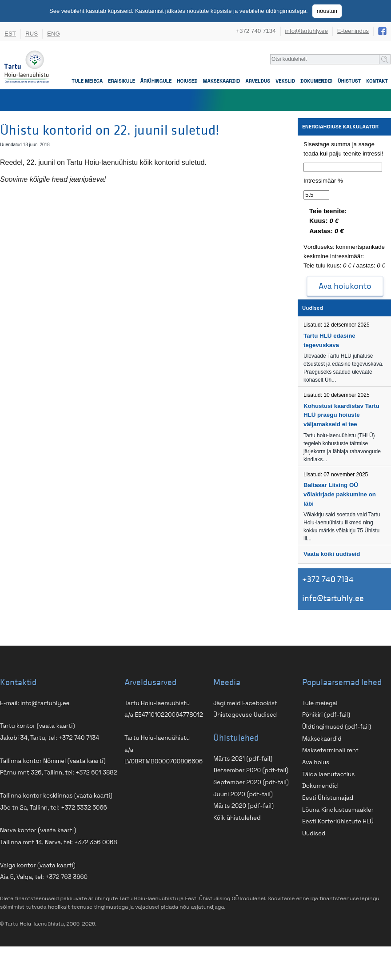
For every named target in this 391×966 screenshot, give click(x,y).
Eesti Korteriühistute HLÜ (338, 821)
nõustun (327, 11)
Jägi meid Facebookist (245, 703)
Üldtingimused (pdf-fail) (336, 726)
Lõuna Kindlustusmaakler (338, 810)
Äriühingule (156, 81)
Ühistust (349, 81)
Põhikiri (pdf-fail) (326, 715)
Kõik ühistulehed (237, 818)
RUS (31, 33)
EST (10, 33)
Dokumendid (316, 81)
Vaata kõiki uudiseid (331, 554)
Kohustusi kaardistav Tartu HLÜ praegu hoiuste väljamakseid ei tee (341, 415)
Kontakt (377, 81)
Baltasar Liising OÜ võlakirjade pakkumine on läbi (339, 494)
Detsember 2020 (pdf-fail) (250, 770)
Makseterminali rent (330, 750)
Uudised (313, 833)
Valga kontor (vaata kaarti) (38, 865)
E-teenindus (353, 31)
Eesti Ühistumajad (327, 798)
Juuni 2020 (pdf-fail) (243, 794)
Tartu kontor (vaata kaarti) (37, 726)
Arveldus (258, 81)
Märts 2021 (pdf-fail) (242, 758)
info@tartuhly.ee (306, 31)
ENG (53, 33)
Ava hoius (315, 762)
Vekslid (285, 81)
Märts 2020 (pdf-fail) (243, 806)
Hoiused (187, 81)
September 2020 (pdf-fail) (251, 782)
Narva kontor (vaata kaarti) (38, 830)
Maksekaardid (221, 81)
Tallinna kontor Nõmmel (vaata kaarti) (53, 761)
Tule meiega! (320, 703)
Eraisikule (121, 81)
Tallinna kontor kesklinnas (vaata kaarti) (56, 795)
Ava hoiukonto (345, 286)
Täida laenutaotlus (328, 774)
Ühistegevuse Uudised (245, 715)
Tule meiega (87, 81)
